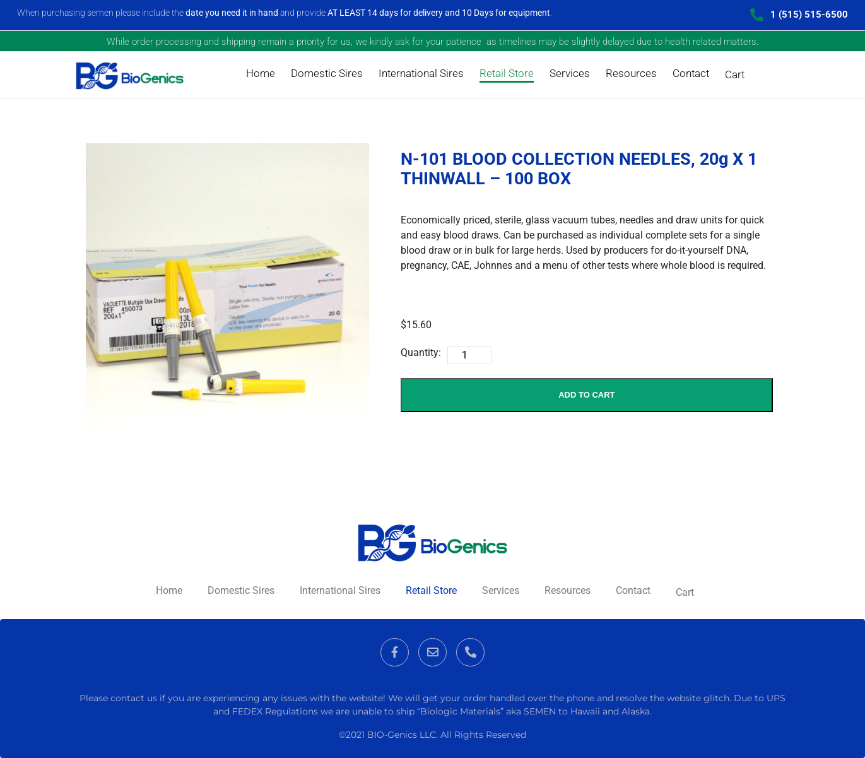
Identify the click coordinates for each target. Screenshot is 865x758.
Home (260, 73)
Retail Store (507, 73)
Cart (734, 74)
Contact (691, 73)
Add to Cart (586, 395)
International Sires (421, 73)
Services (570, 73)
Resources (631, 73)
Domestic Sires (327, 73)
